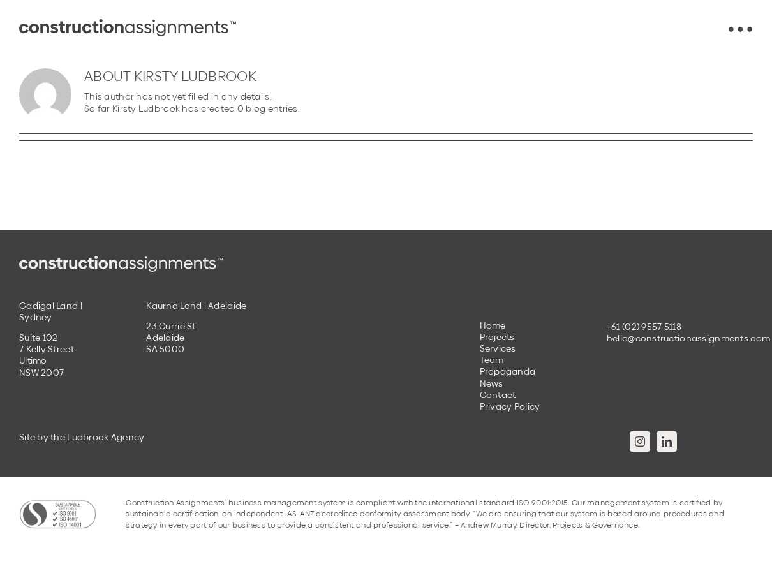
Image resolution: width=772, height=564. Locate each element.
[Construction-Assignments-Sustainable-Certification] (58, 504)
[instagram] (640, 441)
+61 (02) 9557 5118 (644, 326)
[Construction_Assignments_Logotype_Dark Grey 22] (127, 23)
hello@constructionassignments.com (688, 338)
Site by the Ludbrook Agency (82, 437)
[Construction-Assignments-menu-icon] (740, 30)
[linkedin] (667, 441)
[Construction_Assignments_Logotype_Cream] (121, 260)
